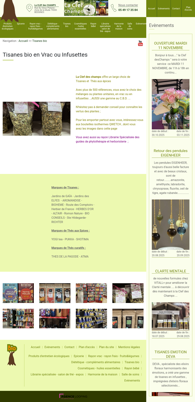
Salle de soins (129, 26)
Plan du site (106, 347)
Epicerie (21, 23)
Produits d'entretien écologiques (7, 26)
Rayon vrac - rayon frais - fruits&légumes (35, 26)
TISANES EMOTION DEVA (170, 354)
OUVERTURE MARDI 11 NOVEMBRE (170, 45)
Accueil (151, 8)
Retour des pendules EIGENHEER (171, 153)
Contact (176, 8)
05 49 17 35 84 (128, 10)
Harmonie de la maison (118, 26)
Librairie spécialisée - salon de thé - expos (105, 27)
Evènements (164, 8)
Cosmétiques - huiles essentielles (80, 26)
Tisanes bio (67, 24)
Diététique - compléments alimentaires (52, 26)
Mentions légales (129, 347)
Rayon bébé (93, 24)
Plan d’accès (188, 8)
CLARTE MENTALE (170, 271)
